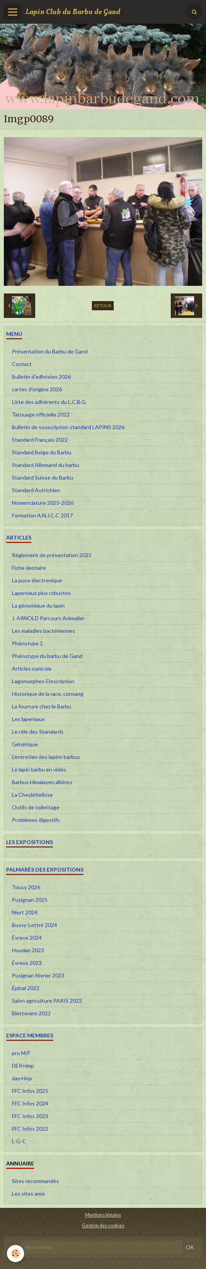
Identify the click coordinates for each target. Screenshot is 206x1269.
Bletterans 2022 (31, 1013)
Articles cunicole (32, 668)
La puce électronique (37, 580)
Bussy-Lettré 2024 (34, 925)
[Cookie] (15, 1253)
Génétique (25, 744)
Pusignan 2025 (29, 899)
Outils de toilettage (35, 807)
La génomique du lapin (38, 605)
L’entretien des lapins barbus (46, 757)
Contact (22, 364)
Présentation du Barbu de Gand (50, 351)
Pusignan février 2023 (38, 975)
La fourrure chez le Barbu (41, 706)
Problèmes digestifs (36, 820)
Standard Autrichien (36, 490)
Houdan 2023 (28, 950)
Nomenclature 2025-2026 (43, 502)
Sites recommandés (35, 1181)
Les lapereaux (28, 719)
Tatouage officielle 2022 (41, 414)
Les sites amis (28, 1193)
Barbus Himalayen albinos (42, 782)
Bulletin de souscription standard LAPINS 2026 (68, 427)
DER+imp (23, 1065)
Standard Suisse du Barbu (42, 477)
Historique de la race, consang (47, 693)
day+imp (22, 1078)
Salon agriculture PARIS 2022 (47, 1000)
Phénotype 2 (27, 643)
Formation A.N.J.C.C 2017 (42, 515)
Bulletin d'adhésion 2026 (41, 376)
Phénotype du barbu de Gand (47, 656)
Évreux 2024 (27, 937)
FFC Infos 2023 (30, 1116)
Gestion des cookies (103, 1225)
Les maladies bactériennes (43, 630)
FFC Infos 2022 (30, 1128)
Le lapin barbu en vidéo (39, 769)
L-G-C (19, 1141)
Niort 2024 (25, 912)
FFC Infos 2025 (30, 1090)
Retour (102, 305)
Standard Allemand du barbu (45, 465)
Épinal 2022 (25, 988)
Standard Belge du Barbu (41, 452)
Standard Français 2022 (40, 439)
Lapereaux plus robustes (41, 593)
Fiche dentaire (29, 567)
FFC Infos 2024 (30, 1103)
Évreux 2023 (27, 962)
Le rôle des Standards (38, 731)
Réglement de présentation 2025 (52, 555)
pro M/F (21, 1053)
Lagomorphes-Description (43, 681)
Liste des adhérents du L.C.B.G (49, 402)
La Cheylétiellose (32, 794)
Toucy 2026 (26, 887)
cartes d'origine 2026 (37, 389)
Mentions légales (103, 1215)
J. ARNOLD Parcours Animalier (48, 618)
